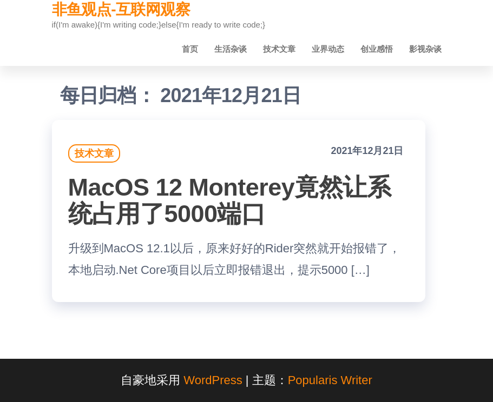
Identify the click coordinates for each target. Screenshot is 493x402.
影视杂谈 (425, 48)
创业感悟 (376, 48)
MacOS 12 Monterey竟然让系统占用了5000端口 (229, 200)
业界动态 (328, 48)
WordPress (212, 380)
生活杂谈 (230, 48)
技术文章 (279, 48)
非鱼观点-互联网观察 (121, 9)
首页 (190, 48)
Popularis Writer (330, 380)
